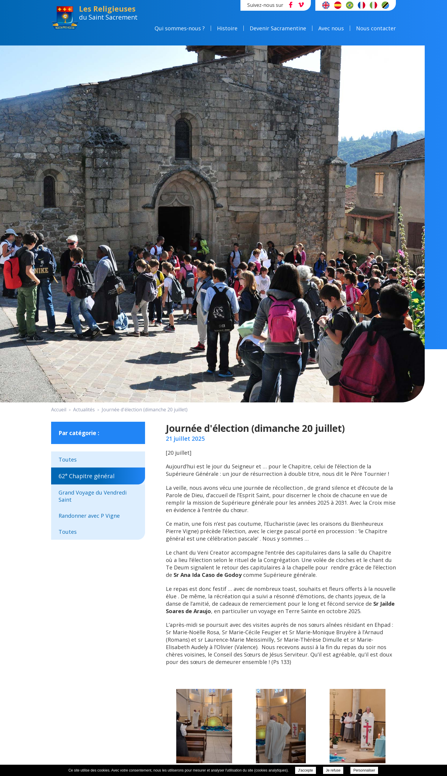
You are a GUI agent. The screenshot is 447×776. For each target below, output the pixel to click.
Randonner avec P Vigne (89, 515)
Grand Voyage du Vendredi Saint (93, 496)
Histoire (227, 28)
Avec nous (331, 28)
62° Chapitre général (86, 476)
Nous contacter (376, 28)
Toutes (68, 459)
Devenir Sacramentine (278, 28)
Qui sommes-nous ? (180, 28)
